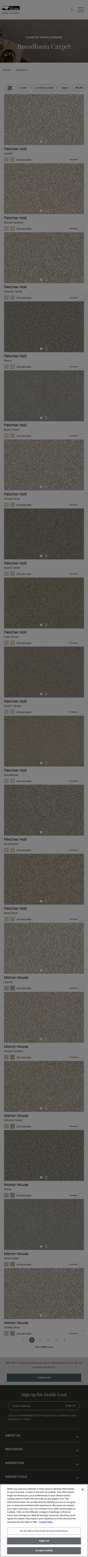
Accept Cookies (44, 1551)
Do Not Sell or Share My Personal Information (44, 1531)
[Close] (82, 1489)
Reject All (44, 1541)
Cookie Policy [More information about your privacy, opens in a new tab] (46, 1522)
